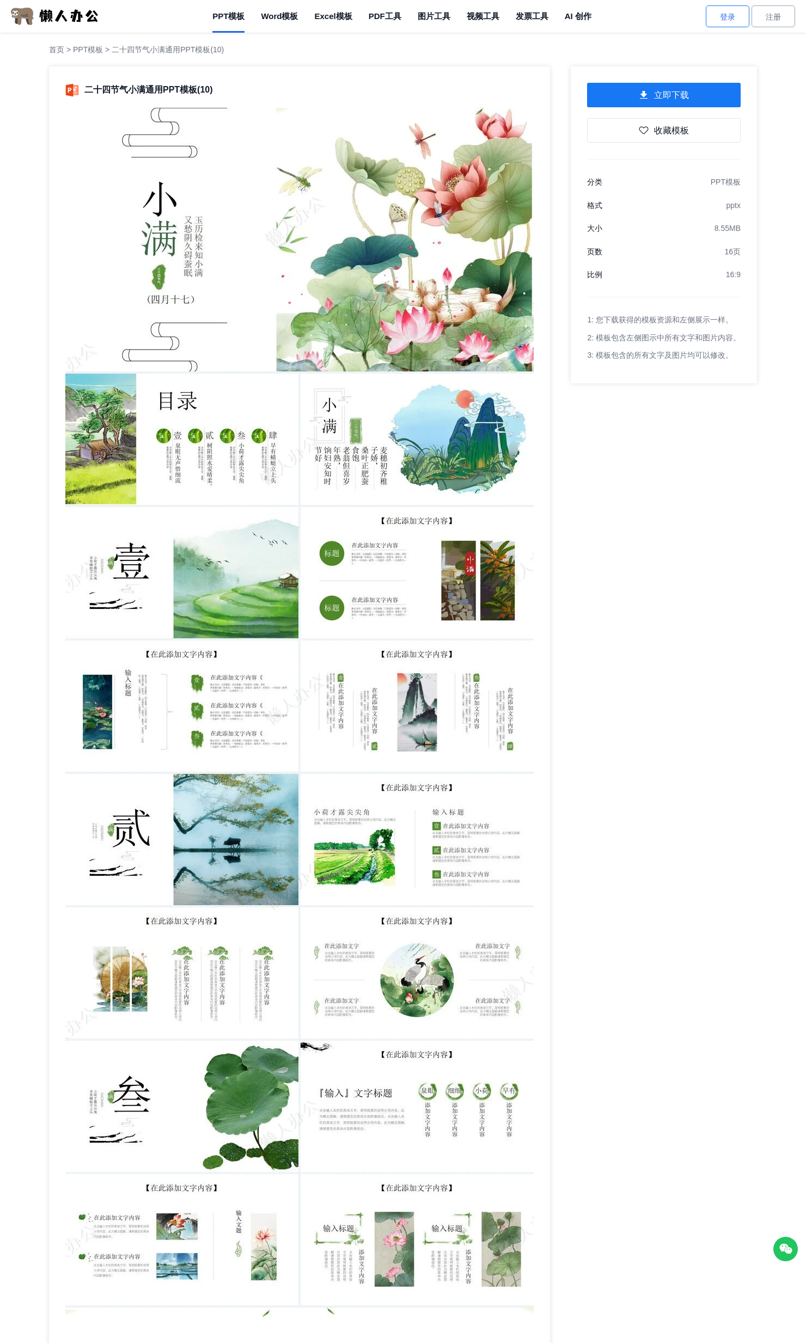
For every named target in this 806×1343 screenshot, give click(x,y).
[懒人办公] (54, 15)
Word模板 (279, 16)
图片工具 (434, 16)
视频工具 (483, 16)
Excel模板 (333, 16)
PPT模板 (228, 16)
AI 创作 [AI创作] (578, 16)
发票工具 (532, 16)
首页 (56, 49)
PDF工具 (385, 16)
